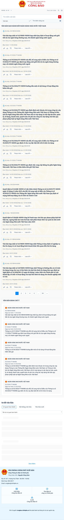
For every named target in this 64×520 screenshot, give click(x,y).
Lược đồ (28, 48)
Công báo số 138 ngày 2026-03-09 (21, 198)
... (38, 293)
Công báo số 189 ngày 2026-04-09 (21, 225)
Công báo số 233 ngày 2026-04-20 (21, 146)
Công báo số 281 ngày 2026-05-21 (21, 67)
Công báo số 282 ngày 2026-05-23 (21, 40)
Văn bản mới (39, 407)
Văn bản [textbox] (5, 21)
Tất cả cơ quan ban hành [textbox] (9, 412)
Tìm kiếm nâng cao (47, 21)
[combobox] (17, 20)
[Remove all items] (29, 21)
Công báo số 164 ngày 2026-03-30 (21, 170)
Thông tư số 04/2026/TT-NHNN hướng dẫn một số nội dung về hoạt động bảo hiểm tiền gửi (31, 87)
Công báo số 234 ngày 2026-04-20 (21, 121)
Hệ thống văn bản (25, 407)
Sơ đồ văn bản (7, 403)
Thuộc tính (18, 48)
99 (43, 293)
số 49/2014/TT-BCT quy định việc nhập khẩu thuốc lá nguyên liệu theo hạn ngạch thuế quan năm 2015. (30, 423)
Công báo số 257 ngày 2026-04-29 (21, 91)
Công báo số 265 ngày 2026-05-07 (21, 249)
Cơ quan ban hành (9, 407)
